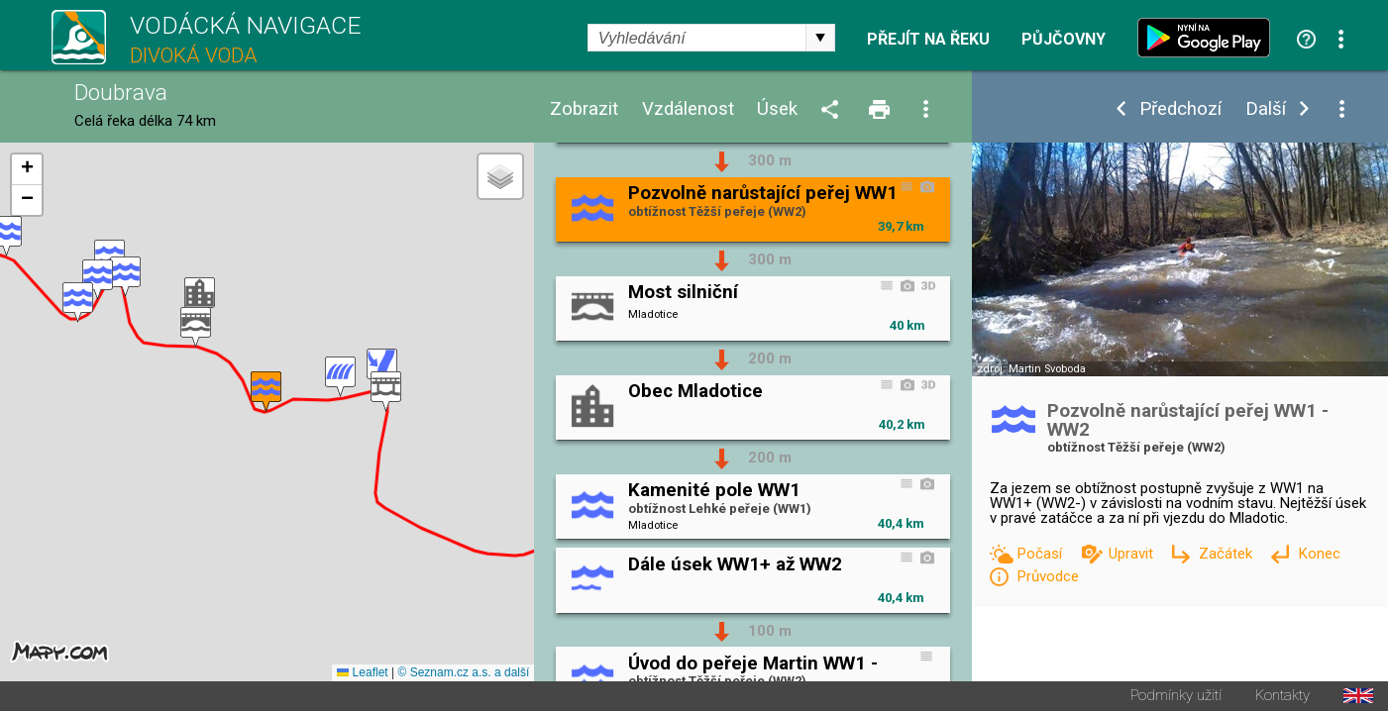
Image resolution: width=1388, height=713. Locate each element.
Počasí (1041, 553)
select (820, 38)
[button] (386, 392)
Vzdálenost (688, 109)
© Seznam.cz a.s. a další (463, 674)
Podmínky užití (1176, 697)
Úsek (777, 109)
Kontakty (1282, 697)
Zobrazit (584, 109)
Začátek (1227, 553)
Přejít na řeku (928, 40)
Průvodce (1047, 576)
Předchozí (1180, 109)
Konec (1319, 553)
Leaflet (362, 674)
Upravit (1133, 553)
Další (1265, 109)
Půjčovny (1063, 40)
